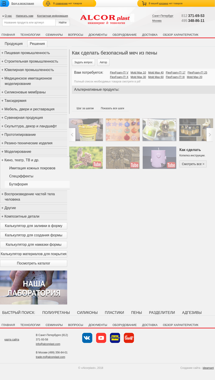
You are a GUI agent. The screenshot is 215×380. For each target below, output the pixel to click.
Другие (10, 208)
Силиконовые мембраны (25, 92)
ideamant (208, 368)
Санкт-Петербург (162, 15)
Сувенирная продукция (23, 118)
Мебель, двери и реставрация (29, 109)
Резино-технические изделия (28, 143)
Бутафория (18, 184)
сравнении (62, 3)
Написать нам (24, 15)
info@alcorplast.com (48, 344)
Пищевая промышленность (27, 53)
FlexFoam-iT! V (119, 72)
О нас (8, 15)
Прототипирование (20, 134)
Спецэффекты (21, 176)
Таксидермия (15, 101)
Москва (156, 20)
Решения (37, 44)
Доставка (149, 34)
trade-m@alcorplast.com (50, 357)
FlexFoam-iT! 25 (197, 72)
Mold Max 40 (156, 72)
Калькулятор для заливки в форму (33, 226)
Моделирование (17, 151)
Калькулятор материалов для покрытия (33, 254)
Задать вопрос (83, 62)
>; (209, 134)
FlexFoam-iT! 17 (175, 72)
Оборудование (124, 34)
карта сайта (11, 339)
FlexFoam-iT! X (119, 77)
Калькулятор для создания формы (33, 235)
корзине (163, 3)
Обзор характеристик (180, 34)
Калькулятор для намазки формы (34, 244)
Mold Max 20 (194, 77)
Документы (97, 34)
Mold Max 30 (138, 77)
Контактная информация (52, 15)
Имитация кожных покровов (32, 168)
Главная (8, 34)
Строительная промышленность (31, 61)
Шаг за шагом (85, 108)
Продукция (14, 44)
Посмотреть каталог (33, 263)
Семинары (54, 34)
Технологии (30, 34)
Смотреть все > (193, 164)
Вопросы (75, 34)
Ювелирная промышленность (29, 70)
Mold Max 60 (156, 77)
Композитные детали (21, 216)
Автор (103, 62)
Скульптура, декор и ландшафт (30, 126)
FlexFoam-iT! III (175, 77)
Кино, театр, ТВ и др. (21, 160)
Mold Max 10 (138, 72)
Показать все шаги (112, 108)
